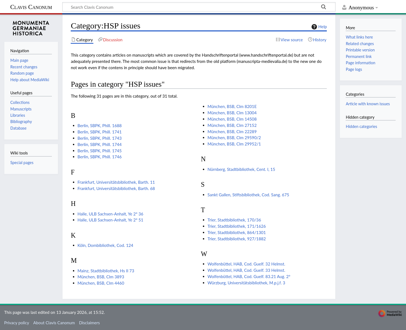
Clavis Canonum (31, 7)
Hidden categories (361, 126)
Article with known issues (368, 103)
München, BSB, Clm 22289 (232, 131)
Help (318, 27)
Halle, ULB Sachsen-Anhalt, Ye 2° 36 (110, 213)
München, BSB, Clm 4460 (101, 283)
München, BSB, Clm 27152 (232, 125)
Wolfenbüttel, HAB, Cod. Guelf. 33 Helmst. (246, 270)
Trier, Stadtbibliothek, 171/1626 (237, 226)
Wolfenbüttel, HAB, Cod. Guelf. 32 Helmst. (246, 263)
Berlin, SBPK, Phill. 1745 (100, 150)
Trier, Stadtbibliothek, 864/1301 (237, 232)
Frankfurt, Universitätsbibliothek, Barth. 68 (116, 188)
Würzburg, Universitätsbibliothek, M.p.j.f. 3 (246, 282)
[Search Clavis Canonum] (199, 6)
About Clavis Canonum (54, 322)
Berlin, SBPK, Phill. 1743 (100, 138)
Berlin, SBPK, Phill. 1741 (100, 131)
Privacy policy (16, 322)
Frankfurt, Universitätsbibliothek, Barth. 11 (116, 182)
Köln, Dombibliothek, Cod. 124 (105, 245)
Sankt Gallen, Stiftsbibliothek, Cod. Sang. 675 (248, 194)
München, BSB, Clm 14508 (232, 118)
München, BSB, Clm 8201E (232, 106)
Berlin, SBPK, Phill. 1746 (100, 156)
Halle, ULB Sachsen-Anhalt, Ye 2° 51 (110, 219)
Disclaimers (89, 322)
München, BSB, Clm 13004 (232, 112)
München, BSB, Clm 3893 (101, 276)
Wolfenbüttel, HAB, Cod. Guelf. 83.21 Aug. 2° (249, 276)
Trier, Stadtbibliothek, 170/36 (234, 219)
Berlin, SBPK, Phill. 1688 (100, 125)
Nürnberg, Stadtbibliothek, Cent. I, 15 (241, 169)
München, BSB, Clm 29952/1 (234, 143)
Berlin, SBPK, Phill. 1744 (100, 144)
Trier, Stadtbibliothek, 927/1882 (237, 238)
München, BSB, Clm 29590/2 (234, 137)
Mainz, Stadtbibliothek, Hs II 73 (106, 270)
